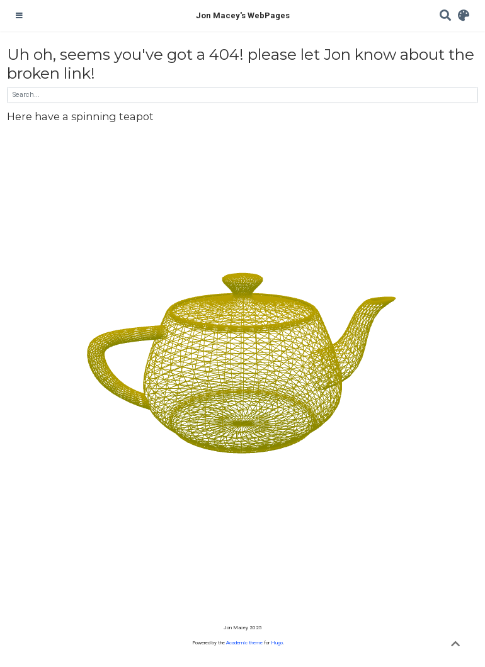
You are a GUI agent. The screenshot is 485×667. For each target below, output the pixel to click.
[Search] (445, 16)
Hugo (277, 643)
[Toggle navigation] (19, 15)
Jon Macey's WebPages (243, 15)
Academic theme (244, 643)
